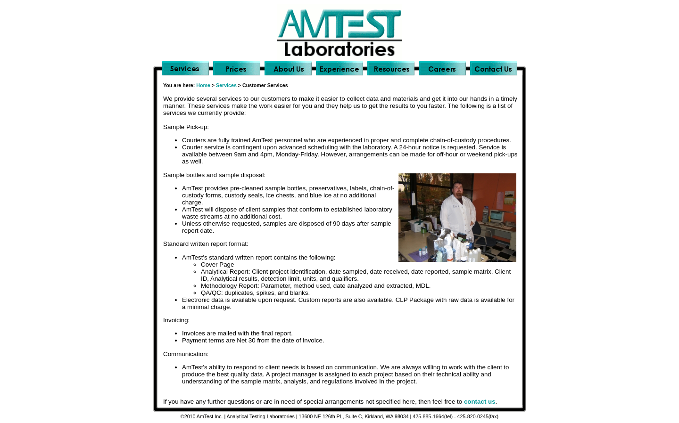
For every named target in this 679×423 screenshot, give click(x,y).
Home (203, 85)
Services (226, 85)
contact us (480, 401)
